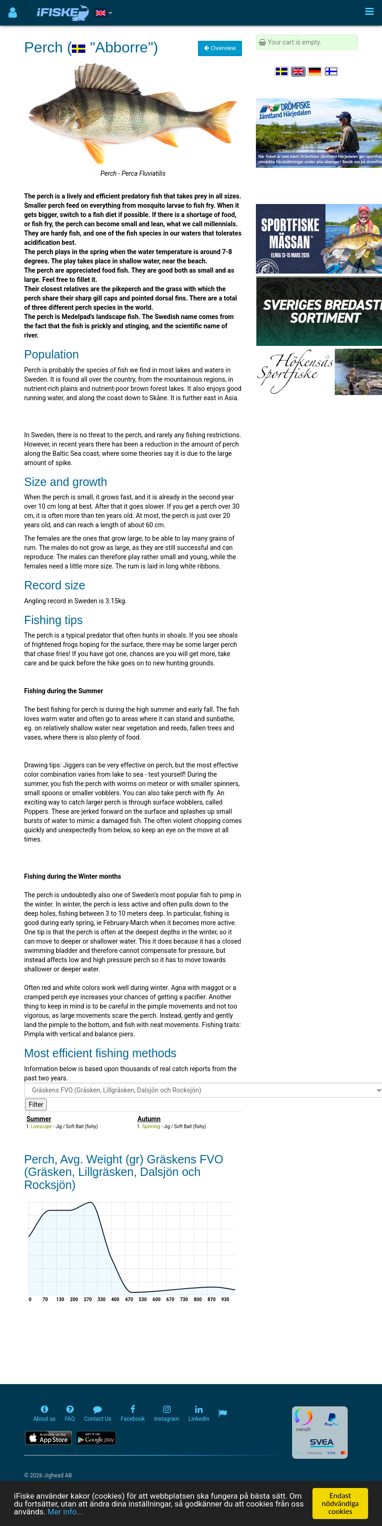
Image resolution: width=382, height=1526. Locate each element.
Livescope (41, 1126)
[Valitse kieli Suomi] (332, 71)
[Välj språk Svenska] (282, 71)
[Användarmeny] (12, 13)
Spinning (151, 1126)
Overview (220, 48)
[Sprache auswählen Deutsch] (315, 71)
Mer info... (65, 1511)
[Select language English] (298, 71)
